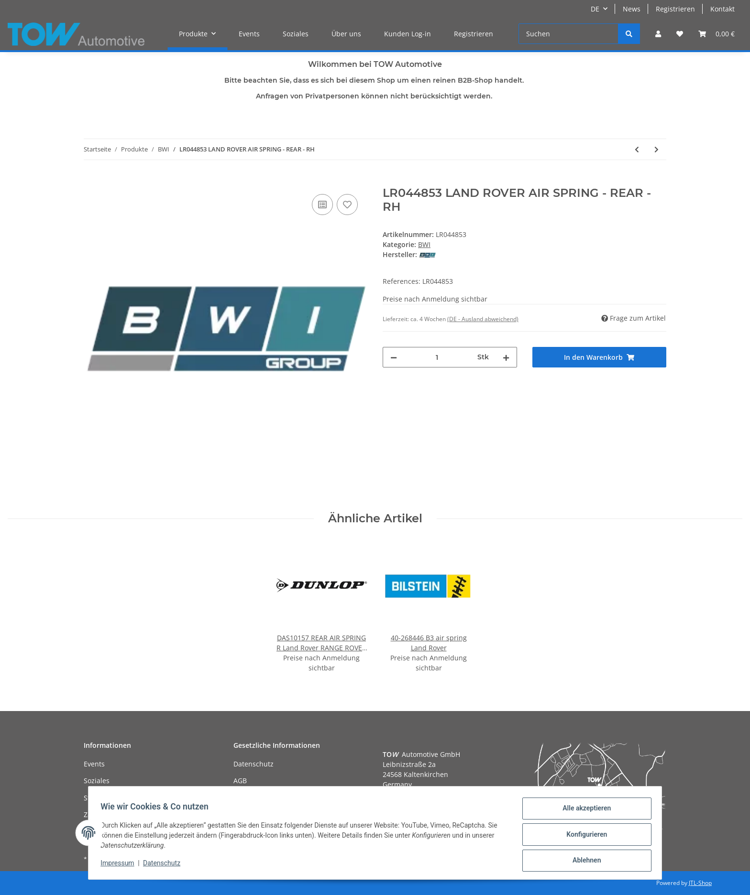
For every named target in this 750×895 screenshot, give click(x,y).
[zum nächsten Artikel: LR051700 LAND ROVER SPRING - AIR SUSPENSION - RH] (656, 149)
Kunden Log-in (407, 33)
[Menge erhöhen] (506, 357)
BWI (424, 244)
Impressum (120, 865)
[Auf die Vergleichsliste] (322, 204)
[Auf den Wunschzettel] (347, 204)
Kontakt (722, 8)
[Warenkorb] (716, 33)
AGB (240, 780)
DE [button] (595, 8)
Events (249, 33)
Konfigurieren (583, 836)
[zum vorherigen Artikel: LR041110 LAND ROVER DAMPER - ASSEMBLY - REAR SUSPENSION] (637, 149)
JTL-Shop (700, 883)
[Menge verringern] (393, 357)
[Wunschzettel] (680, 33)
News (631, 8)
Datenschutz (253, 763)
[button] (658, 33)
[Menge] (437, 357)
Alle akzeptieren (583, 811)
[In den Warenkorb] (91, 181)
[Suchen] (568, 33)
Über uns (346, 33)
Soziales (296, 33)
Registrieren (675, 8)
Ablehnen (583, 861)
